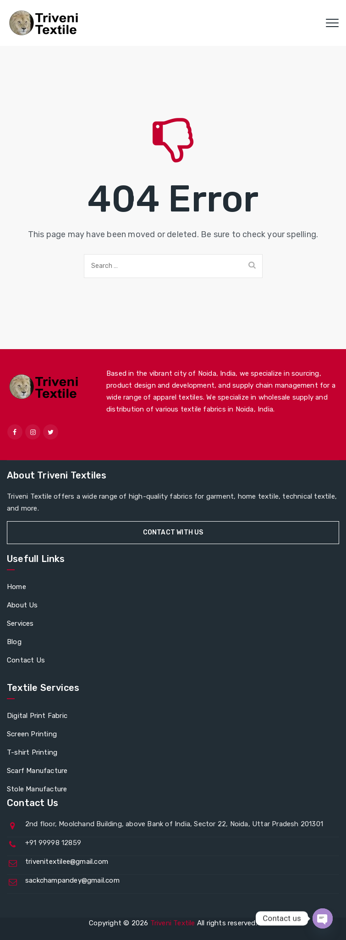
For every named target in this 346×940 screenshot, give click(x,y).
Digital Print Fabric (37, 716)
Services (20, 623)
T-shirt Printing (32, 752)
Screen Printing (32, 734)
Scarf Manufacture (37, 771)
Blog (14, 642)
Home (16, 587)
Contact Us (26, 660)
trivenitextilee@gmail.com (66, 861)
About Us (22, 605)
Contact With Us (173, 532)
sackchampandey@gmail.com (72, 880)
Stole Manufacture (37, 789)
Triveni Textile (172, 923)
